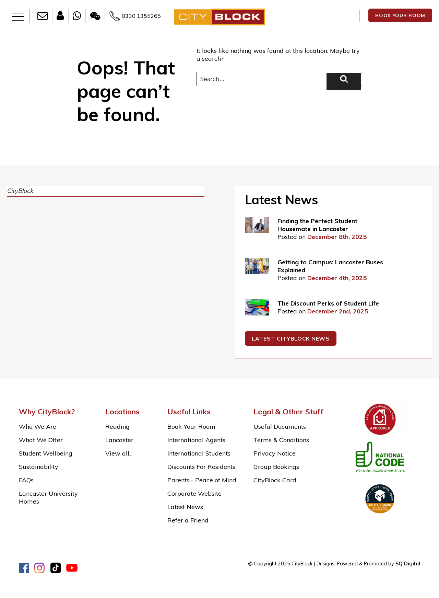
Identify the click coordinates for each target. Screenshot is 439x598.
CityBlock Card (274, 480)
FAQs (26, 480)
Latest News (185, 507)
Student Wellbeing (45, 453)
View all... (118, 453)
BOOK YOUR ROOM (400, 15)
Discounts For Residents (201, 467)
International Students (198, 453)
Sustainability (38, 467)
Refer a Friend (188, 520)
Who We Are (37, 426)
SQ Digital (407, 564)
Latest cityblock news (291, 338)
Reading (117, 426)
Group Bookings (276, 467)
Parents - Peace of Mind (201, 480)
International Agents (196, 440)
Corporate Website (194, 493)
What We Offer (41, 440)
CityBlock (20, 191)
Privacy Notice (274, 453)
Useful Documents (279, 426)
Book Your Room (191, 426)
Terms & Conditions (281, 440)
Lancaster (119, 440)
